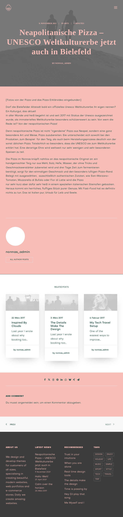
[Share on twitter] (49, 380)
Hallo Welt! (41, 477)
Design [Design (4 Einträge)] (98, 454)
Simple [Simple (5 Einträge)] (109, 464)
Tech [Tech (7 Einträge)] (97, 474)
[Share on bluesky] (70, 380)
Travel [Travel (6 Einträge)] (108, 474)
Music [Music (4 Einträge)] (98, 464)
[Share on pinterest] (57, 380)
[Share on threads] (53, 380)
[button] (115, 7)
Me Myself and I (74, 503)
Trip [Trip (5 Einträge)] (97, 479)
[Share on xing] (74, 380)
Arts (66, 23)
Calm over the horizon (44, 486)
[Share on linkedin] (61, 380)
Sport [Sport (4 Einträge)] (98, 469)
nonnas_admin (63, 63)
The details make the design (59, 326)
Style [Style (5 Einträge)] (109, 469)
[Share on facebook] (45, 380)
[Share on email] (78, 380)
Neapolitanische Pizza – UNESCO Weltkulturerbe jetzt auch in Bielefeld (45, 461)
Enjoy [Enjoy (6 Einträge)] (110, 454)
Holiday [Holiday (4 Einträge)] (99, 459)
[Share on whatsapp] (66, 380)
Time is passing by (75, 489)
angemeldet (25, 403)
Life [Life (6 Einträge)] (109, 459)
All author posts (19, 259)
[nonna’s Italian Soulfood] (8, 7)
